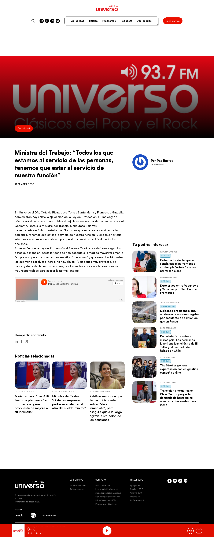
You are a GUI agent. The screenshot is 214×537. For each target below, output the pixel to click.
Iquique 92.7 (135, 485)
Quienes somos (77, 489)
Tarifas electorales (78, 485)
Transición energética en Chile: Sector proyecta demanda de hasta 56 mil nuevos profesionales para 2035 (178, 398)
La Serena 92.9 (137, 500)
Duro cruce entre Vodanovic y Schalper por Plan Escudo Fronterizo (179, 289)
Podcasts (126, 20)
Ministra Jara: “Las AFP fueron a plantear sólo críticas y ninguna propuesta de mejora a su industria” (32, 404)
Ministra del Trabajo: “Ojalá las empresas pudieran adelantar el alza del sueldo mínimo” (69, 402)
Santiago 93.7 (136, 489)
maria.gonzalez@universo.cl (108, 493)
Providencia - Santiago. (106, 504)
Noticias (165, 256)
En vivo (31, 529)
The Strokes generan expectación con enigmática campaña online (179, 369)
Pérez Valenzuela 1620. (106, 500)
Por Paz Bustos (162, 161)
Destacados (144, 20)
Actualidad (77, 20)
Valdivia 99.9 (136, 493)
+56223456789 (102, 485)
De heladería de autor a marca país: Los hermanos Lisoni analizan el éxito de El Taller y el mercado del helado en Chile (179, 343)
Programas (109, 20)
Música (93, 20)
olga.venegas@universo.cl (107, 496)
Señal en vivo (173, 20)
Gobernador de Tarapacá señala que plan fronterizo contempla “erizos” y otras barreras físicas (178, 265)
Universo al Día (168, 306)
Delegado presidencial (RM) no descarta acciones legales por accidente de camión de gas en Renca (179, 316)
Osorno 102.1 (136, 496)
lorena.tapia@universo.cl (106, 489)
